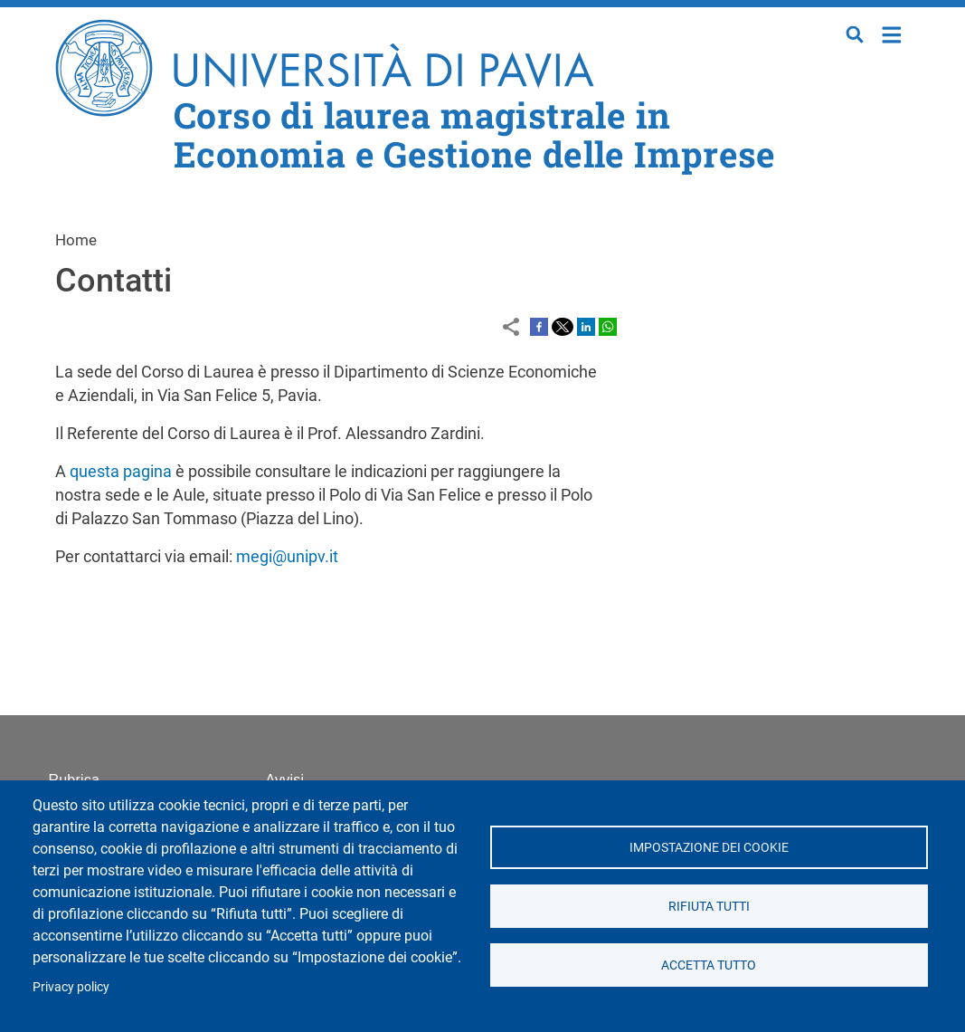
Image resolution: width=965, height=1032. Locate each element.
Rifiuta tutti (709, 906)
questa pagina (121, 471)
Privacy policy (71, 986)
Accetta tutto (708, 965)
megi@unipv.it (287, 556)
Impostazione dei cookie (709, 847)
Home (892, 33)
